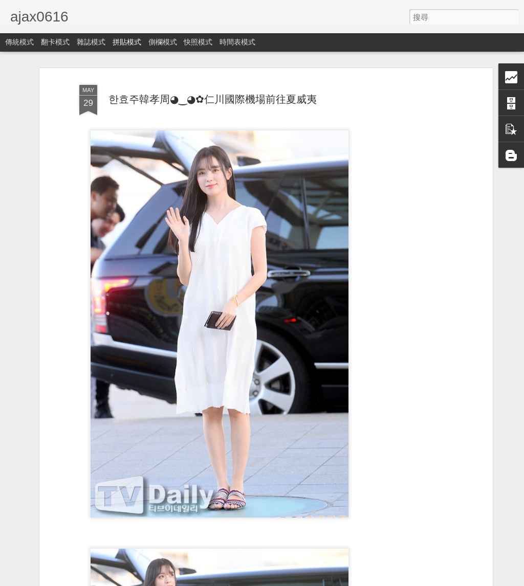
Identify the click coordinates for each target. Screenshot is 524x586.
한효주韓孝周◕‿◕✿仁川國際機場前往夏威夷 (212, 99)
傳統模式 (19, 42)
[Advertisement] (402, 240)
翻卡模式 (55, 42)
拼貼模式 (127, 42)
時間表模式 (237, 42)
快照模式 (198, 42)
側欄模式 (162, 42)
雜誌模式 (91, 42)
